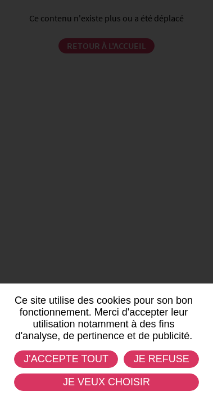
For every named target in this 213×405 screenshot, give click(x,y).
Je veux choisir (106, 382)
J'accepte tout (66, 358)
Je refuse (161, 358)
